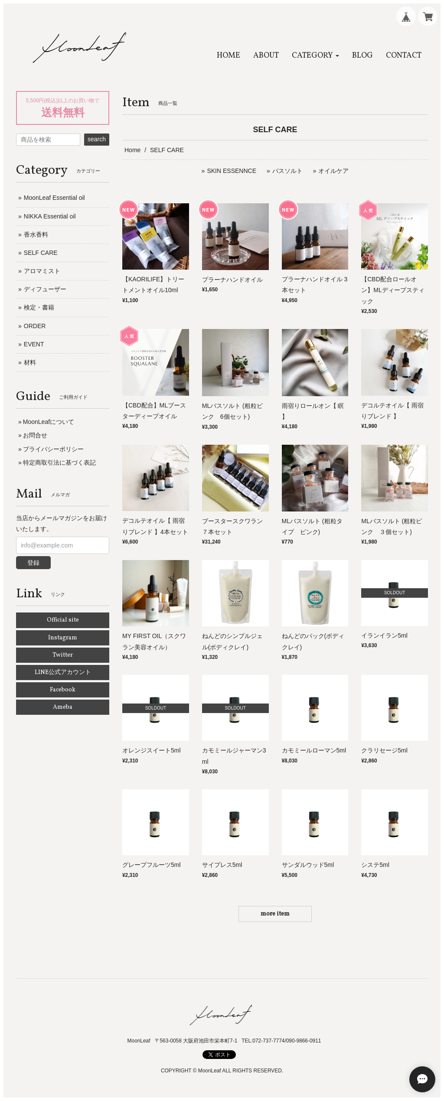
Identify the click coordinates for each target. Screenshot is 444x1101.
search (97, 139)
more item (275, 914)
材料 (30, 362)
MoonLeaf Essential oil (54, 197)
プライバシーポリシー (53, 449)
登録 (33, 562)
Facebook (62, 690)
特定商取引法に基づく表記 (59, 462)
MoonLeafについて (48, 421)
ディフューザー (45, 289)
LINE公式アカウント (63, 672)
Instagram (62, 638)
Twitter (62, 655)
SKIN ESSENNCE (231, 170)
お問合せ (35, 435)
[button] (315, 56)
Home (132, 150)
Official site (63, 620)
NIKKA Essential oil (50, 216)
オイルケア (333, 170)
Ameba (62, 707)
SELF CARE (41, 252)
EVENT (34, 344)
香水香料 (36, 234)
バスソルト (287, 170)
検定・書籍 (39, 307)
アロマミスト (42, 270)
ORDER (35, 325)
